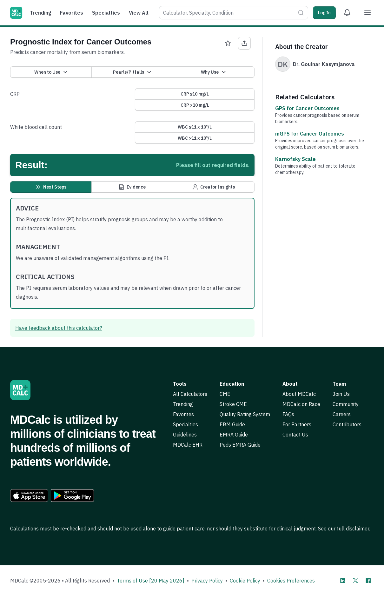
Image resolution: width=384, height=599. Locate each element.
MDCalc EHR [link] (187, 445)
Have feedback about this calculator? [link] (58, 328)
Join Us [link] (341, 394)
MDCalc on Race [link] (301, 404)
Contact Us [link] (295, 434)
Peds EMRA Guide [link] (240, 445)
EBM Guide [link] (232, 424)
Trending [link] (183, 404)
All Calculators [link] (190, 394)
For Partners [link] (296, 424)
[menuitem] (42, 12)
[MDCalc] (16, 13)
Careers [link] (342, 414)
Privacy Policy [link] (207, 580)
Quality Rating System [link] (245, 414)
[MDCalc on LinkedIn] (342, 580)
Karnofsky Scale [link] (295, 159)
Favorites (71, 13)
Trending (40, 13)
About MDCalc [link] (299, 394)
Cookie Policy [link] (245, 580)
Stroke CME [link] (233, 404)
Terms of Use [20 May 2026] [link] (150, 580)
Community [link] (346, 404)
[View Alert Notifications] (347, 12)
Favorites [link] (183, 414)
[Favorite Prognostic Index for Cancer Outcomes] (228, 43)
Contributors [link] (347, 424)
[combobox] (227, 12)
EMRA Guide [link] (234, 434)
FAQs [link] (288, 414)
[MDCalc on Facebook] (368, 580)
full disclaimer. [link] (353, 528)
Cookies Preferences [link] (291, 580)
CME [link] (225, 394)
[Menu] (367, 12)
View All (139, 13)
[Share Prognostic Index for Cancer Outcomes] (244, 43)
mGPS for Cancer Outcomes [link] (309, 133)
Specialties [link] (185, 424)
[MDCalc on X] (355, 580)
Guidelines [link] (185, 434)
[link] (29, 495)
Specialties (106, 13)
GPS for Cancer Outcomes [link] (307, 108)
